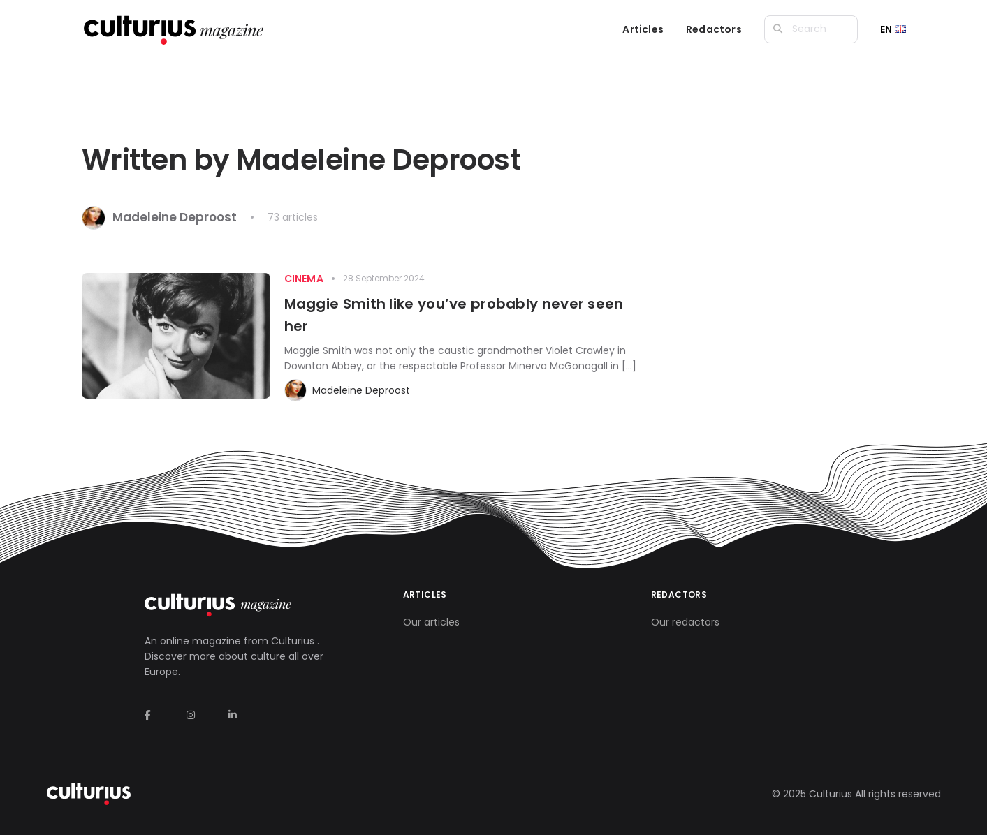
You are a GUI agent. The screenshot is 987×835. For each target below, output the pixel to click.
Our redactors (685, 622)
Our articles (431, 622)
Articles (643, 29)
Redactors (714, 29)
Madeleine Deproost (361, 390)
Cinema (303, 279)
